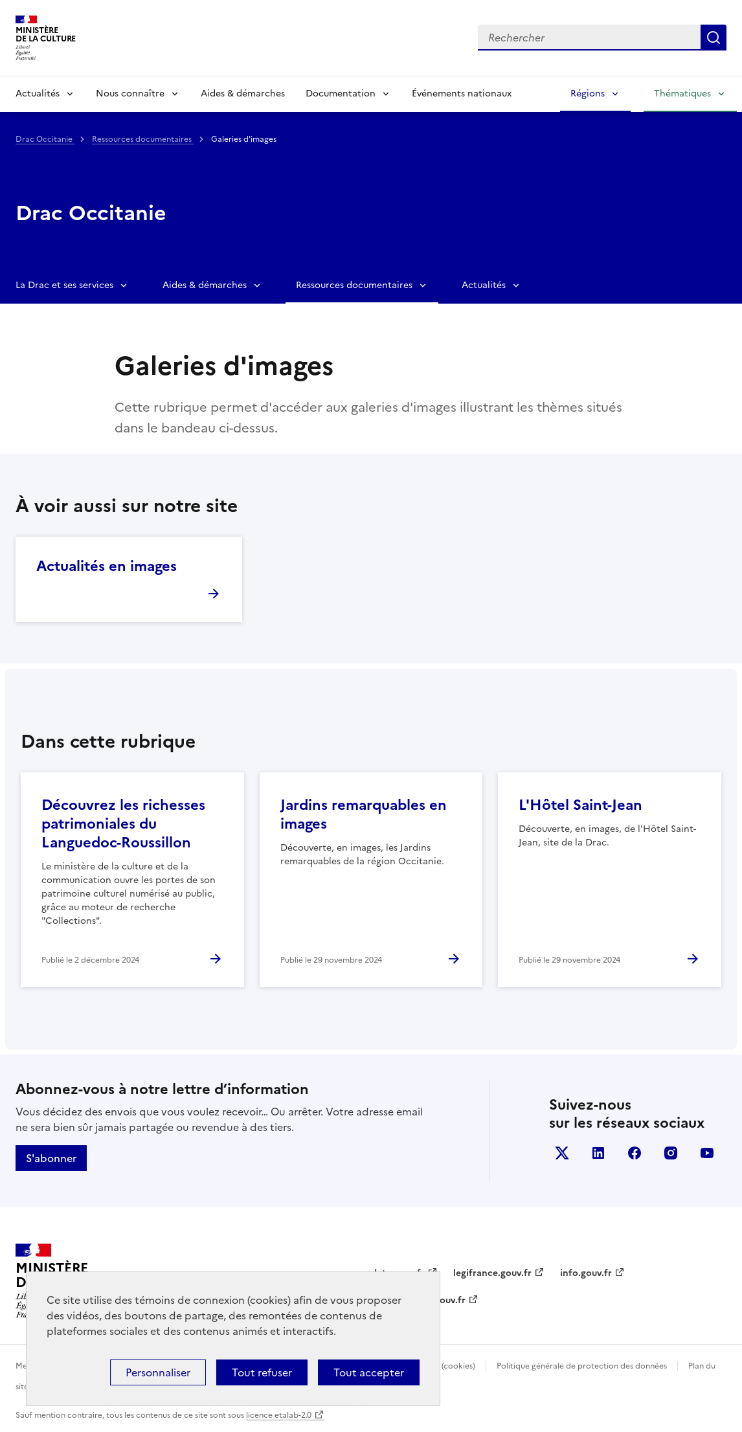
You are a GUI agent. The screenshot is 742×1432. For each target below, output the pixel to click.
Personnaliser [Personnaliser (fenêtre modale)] (158, 1372)
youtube (707, 1153)
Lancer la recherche (713, 37)
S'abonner (51, 1158)
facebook (634, 1153)
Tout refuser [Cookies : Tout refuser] (262, 1372)
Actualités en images (106, 566)
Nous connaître (130, 93)
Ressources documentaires (143, 139)
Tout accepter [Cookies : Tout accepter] (368, 1372)
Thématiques (682, 93)
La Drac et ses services (64, 285)
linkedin (598, 1153)
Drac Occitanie (45, 139)
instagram (671, 1153)
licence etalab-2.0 (278, 1415)
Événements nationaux (462, 93)
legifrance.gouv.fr (492, 1273)
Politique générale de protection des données (582, 1366)
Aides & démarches (243, 93)
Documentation (341, 93)
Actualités (38, 93)
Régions (587, 93)
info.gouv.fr (586, 1273)
